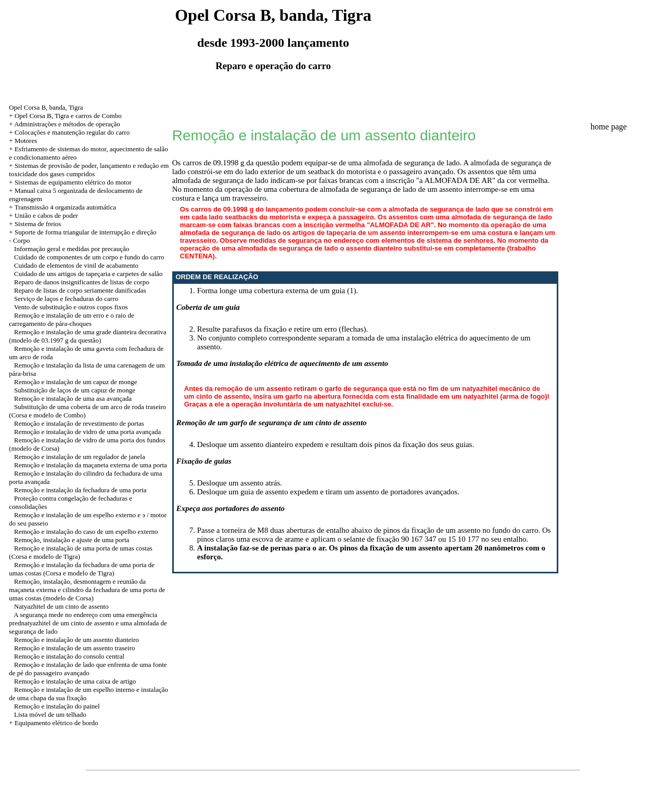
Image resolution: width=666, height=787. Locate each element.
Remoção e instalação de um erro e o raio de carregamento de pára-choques (71, 319)
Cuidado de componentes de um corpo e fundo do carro (89, 257)
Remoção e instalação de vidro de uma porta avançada (87, 432)
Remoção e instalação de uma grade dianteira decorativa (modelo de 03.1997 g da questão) (87, 336)
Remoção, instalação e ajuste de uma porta (71, 540)
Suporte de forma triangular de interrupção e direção (86, 232)
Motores (26, 141)
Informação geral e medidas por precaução (71, 249)
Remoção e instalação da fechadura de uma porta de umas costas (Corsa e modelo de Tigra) (82, 569)
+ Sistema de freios (35, 224)
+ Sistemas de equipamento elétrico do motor (70, 182)
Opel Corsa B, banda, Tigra (46, 107)
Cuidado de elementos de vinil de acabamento (76, 265)
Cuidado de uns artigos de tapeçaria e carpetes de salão (88, 274)
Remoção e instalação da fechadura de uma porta (80, 490)
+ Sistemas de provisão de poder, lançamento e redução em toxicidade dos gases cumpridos (89, 170)
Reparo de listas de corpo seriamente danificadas (80, 290)
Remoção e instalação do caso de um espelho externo (86, 531)
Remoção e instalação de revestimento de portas (79, 423)
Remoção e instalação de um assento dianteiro (76, 640)
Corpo (21, 240)
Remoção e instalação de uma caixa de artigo (75, 681)
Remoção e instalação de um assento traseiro (74, 648)
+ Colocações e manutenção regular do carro (69, 132)
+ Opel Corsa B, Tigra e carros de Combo (65, 116)
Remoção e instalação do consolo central (69, 656)
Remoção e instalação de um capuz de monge (75, 382)
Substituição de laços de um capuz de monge (74, 390)
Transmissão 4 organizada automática (65, 207)
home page (609, 126)
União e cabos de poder (46, 215)
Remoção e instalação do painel (57, 706)
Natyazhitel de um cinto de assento (61, 606)
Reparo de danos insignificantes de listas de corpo (81, 282)
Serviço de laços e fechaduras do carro (66, 299)
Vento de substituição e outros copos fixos (71, 307)
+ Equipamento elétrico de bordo (53, 723)
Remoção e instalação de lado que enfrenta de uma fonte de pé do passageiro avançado (87, 669)
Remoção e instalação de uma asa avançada (73, 398)
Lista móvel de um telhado (50, 714)
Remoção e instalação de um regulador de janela (79, 457)
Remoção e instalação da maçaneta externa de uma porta (90, 465)
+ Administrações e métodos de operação (64, 124)
